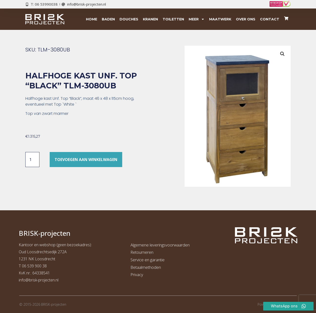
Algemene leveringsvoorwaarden (160, 245)
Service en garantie (147, 259)
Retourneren (141, 252)
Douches (129, 19)
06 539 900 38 (34, 266)
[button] (282, 54)
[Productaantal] (32, 159)
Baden (108, 19)
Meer (196, 19)
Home (91, 19)
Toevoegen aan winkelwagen (86, 159)
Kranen (150, 19)
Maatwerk (220, 19)
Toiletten (173, 19)
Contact (269, 19)
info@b (25, 280)
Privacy (136, 274)
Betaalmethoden (145, 267)
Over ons (245, 19)
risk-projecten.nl (44, 280)
